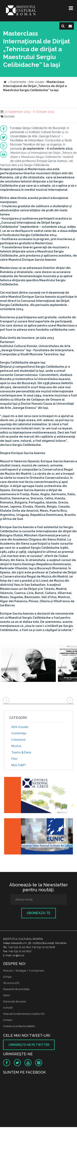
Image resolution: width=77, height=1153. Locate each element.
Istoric (6, 995)
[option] (28, 664)
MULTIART (18, 765)
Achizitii (8, 1007)
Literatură (18, 739)
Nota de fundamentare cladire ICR (24, 1013)
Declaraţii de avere (14, 1001)
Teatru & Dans (21, 752)
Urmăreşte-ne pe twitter (28, 1044)
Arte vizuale (19, 727)
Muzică (16, 746)
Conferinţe (18, 733)
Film (14, 758)
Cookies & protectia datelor (19, 1026)
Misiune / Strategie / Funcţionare (23, 970)
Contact (7, 1020)
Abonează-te (39, 913)
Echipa (7, 976)
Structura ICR (11, 982)
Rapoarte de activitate (16, 989)
